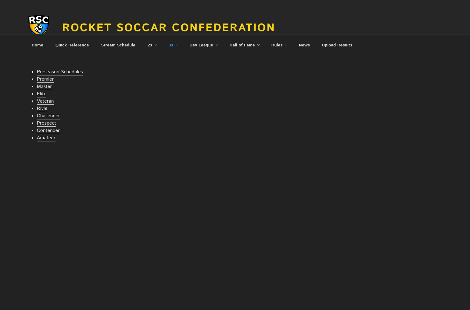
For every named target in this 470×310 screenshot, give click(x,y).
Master (44, 86)
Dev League (204, 45)
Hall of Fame (245, 45)
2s (153, 45)
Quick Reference (72, 45)
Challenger (48, 115)
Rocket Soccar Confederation (168, 28)
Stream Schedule (118, 45)
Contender (48, 130)
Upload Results (337, 45)
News (304, 45)
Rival (42, 108)
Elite (42, 93)
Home (37, 45)
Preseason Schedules (60, 71)
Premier (45, 79)
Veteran (45, 101)
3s (174, 45)
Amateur (46, 137)
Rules (279, 45)
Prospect (46, 123)
